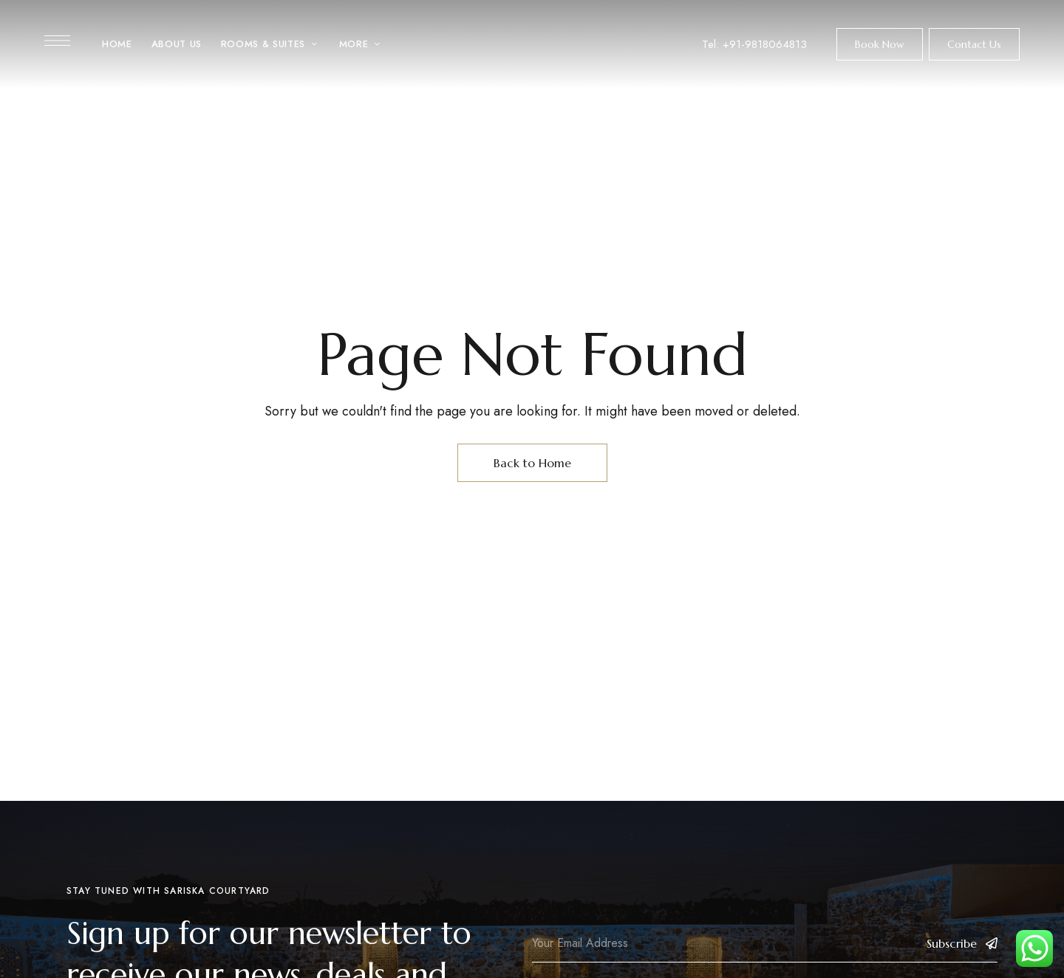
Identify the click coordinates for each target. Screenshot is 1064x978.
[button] (879, 44)
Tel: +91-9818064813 (754, 44)
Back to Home (532, 462)
